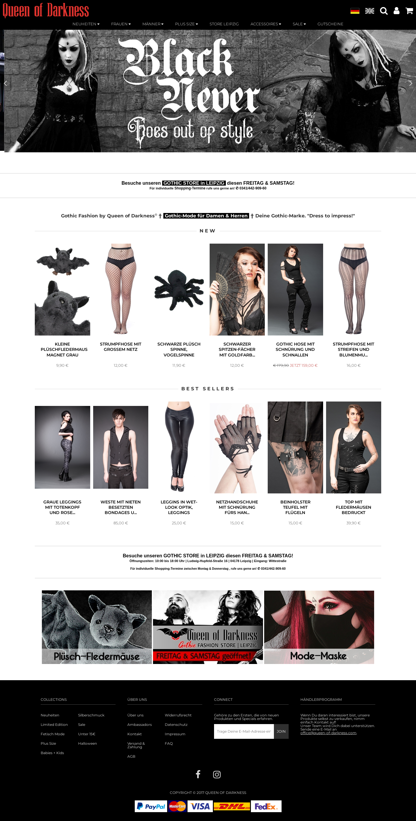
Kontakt (134, 734)
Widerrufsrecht (178, 715)
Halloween (87, 743)
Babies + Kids (52, 753)
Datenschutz (176, 724)
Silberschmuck (91, 715)
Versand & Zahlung (136, 745)
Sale (81, 724)
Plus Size (48, 743)
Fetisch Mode (53, 734)
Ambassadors (139, 724)
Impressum (175, 734)
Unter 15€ (87, 734)
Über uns (135, 715)
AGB (131, 756)
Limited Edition (54, 724)
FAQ (169, 743)
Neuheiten (50, 715)
